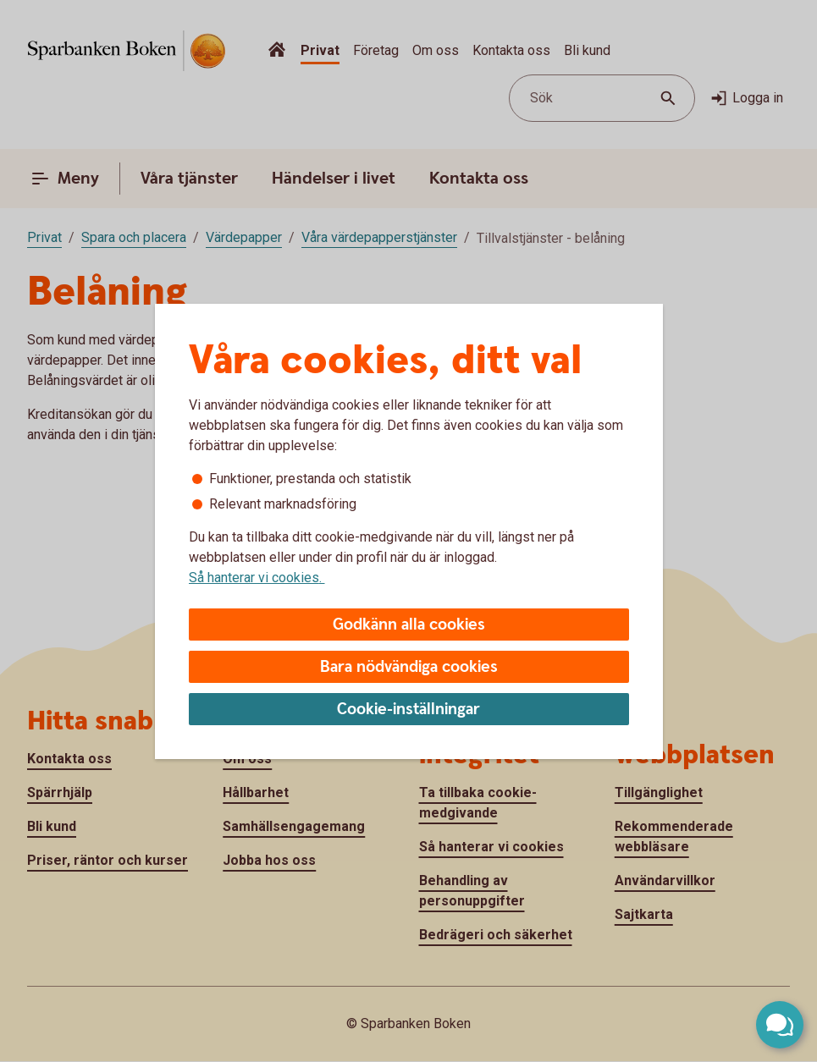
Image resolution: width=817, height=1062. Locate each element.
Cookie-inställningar (408, 709)
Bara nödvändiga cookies (409, 667)
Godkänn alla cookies (409, 625)
